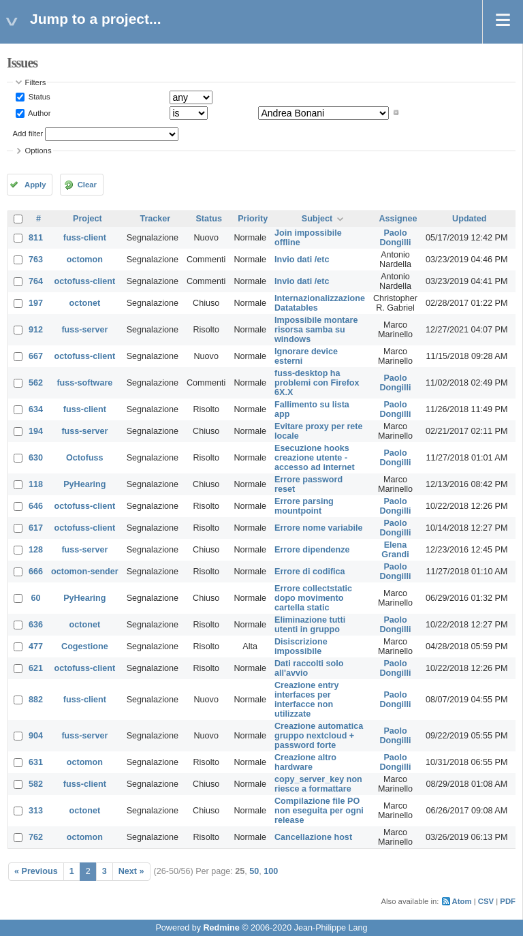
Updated (469, 218)
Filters (35, 82)
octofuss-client (85, 281)
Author (39, 112)
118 (36, 484)
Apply (35, 185)
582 (36, 784)
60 (36, 598)
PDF (508, 901)
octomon (85, 259)
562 (36, 383)
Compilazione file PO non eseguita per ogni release (319, 810)
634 (36, 409)
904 (36, 735)
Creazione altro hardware (305, 762)
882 (36, 699)
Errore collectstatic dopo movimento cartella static (313, 598)
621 (36, 668)
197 (36, 303)
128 (36, 550)
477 (36, 646)
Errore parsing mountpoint (304, 506)
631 (36, 762)
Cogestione (84, 646)
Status (38, 97)
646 (36, 506)
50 (254, 871)
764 (36, 281)
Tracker (155, 218)
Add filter (28, 133)
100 (271, 871)
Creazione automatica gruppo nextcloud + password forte (318, 735)
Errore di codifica (309, 571)
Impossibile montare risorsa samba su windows (316, 329)
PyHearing (84, 484)
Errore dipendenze (312, 550)
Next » (131, 871)
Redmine (221, 928)
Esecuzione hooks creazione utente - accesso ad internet (314, 457)
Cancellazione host (313, 837)
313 (36, 810)
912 (36, 329)
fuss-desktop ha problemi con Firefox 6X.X (317, 383)
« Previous (36, 871)
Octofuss (85, 458)
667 (36, 356)
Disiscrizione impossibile (301, 646)
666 (36, 571)
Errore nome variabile (318, 528)
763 (36, 259)
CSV (486, 901)
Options (38, 150)
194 (36, 431)
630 (36, 458)
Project (87, 218)
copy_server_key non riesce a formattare (318, 784)
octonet (84, 303)
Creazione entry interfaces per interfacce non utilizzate (306, 700)
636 (36, 624)
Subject (317, 218)
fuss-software (84, 383)
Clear (87, 185)
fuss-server (84, 329)
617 (36, 528)
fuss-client (84, 238)
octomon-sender (84, 571)
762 (36, 837)
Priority (253, 218)
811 (36, 238)
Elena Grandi (395, 549)
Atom (462, 901)
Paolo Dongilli (395, 237)
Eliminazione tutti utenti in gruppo (309, 624)
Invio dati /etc (301, 259)
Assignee (398, 218)
